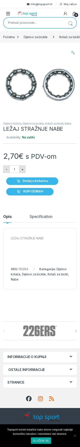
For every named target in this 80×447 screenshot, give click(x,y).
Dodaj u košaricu (35, 181)
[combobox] (34, 22)
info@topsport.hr (42, 4)
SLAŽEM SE (41, 440)
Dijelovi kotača (12, 123)
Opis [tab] (7, 217)
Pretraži (70, 23)
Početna (9, 37)
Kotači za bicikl (54, 123)
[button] (73, 52)
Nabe (68, 123)
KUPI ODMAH (33, 191)
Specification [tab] (41, 217)
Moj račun (68, 4)
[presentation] (76, 331)
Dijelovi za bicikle (36, 37)
